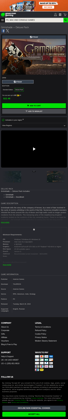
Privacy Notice (41, 337)
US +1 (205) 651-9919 (10, 363)
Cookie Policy (40, 334)
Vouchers (5, 341)
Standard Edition (8, 90)
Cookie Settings (37, 398)
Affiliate (4, 337)
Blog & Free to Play (9, 344)
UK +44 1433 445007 (10, 360)
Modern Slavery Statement (46, 341)
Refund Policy (40, 330)
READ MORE (5, 222)
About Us (5, 327)
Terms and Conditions (19, 402)
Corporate (5, 330)
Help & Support (7, 356)
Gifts (3, 334)
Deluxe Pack (19, 90)
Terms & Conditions (43, 327)
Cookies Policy (20, 400)
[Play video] (34, 149)
